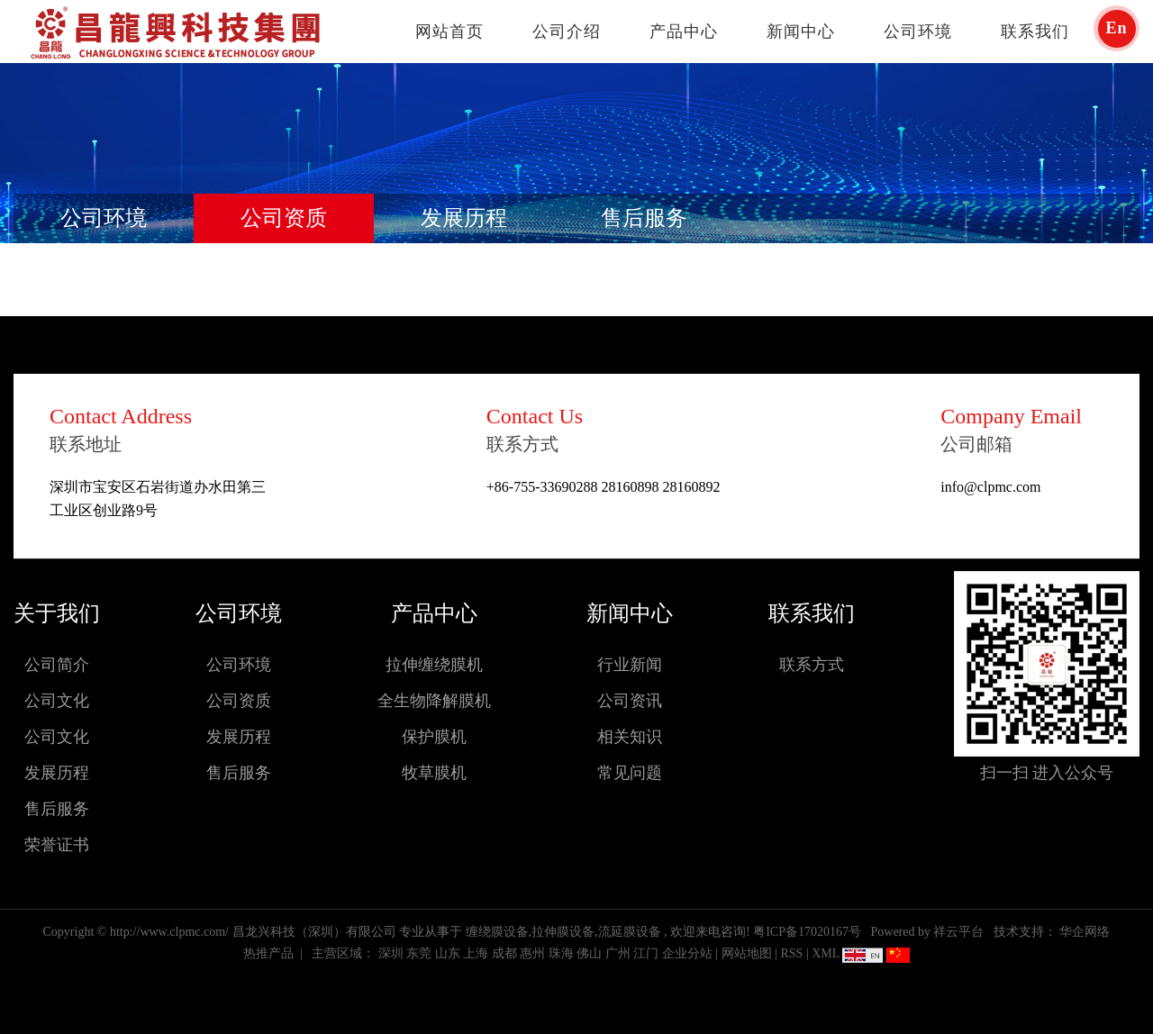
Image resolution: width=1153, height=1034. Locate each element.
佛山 (589, 953)
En (1116, 28)
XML (826, 953)
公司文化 (56, 701)
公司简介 (56, 665)
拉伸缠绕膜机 (434, 665)
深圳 (391, 953)
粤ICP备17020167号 (807, 932)
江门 (645, 953)
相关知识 (629, 737)
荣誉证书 (56, 845)
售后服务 (644, 218)
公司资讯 (629, 701)
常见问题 (629, 773)
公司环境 (918, 32)
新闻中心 (801, 32)
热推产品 (268, 953)
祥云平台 (958, 932)
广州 (618, 953)
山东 (447, 953)
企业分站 (687, 953)
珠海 (561, 953)
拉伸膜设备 (563, 932)
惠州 (532, 953)
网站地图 (749, 953)
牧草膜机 (434, 773)
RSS (791, 953)
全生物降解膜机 (434, 701)
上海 (475, 953)
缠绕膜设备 (497, 932)
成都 (504, 953)
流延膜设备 (629, 932)
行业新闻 (629, 665)
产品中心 (683, 32)
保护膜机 (434, 737)
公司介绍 (566, 32)
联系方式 (811, 665)
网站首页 (449, 32)
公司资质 (284, 218)
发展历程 (464, 218)
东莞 (418, 953)
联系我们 (1035, 32)
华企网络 (1084, 932)
